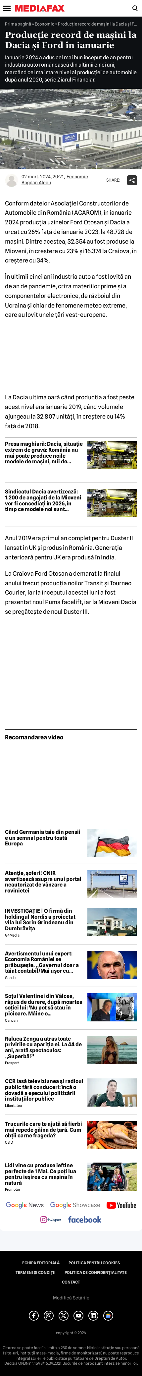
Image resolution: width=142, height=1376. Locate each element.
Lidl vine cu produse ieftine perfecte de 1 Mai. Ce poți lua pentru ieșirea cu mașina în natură (40, 1174)
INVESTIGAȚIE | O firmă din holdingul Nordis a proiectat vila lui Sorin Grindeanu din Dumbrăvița (40, 919)
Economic (44, 24)
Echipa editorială (41, 1263)
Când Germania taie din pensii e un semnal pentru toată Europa (42, 838)
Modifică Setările (71, 1297)
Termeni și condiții (36, 1272)
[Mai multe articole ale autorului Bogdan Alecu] (11, 180)
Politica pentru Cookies (94, 1263)
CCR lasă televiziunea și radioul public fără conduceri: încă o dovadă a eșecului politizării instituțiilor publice (44, 1090)
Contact (71, 1282)
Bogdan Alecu (36, 182)
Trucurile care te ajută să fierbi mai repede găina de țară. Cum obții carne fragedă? (43, 1130)
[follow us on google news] (25, 1206)
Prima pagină (18, 24)
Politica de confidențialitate (96, 1272)
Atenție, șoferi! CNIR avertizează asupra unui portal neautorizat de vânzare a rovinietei (43, 881)
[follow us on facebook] (85, 1220)
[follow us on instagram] (50, 1220)
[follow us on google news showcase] (75, 1206)
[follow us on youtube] (121, 1206)
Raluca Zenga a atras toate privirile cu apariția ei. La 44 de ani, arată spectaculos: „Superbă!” (43, 1047)
